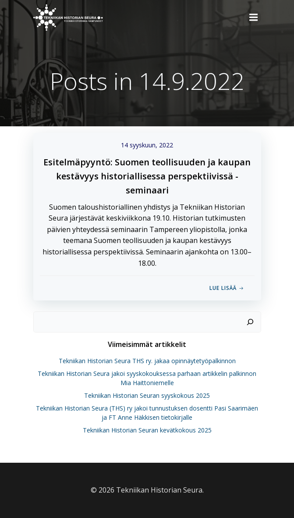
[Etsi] (250, 322)
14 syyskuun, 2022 (147, 145)
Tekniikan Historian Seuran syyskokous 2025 (147, 395)
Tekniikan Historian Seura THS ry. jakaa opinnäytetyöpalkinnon (147, 361)
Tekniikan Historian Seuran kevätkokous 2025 (147, 430)
